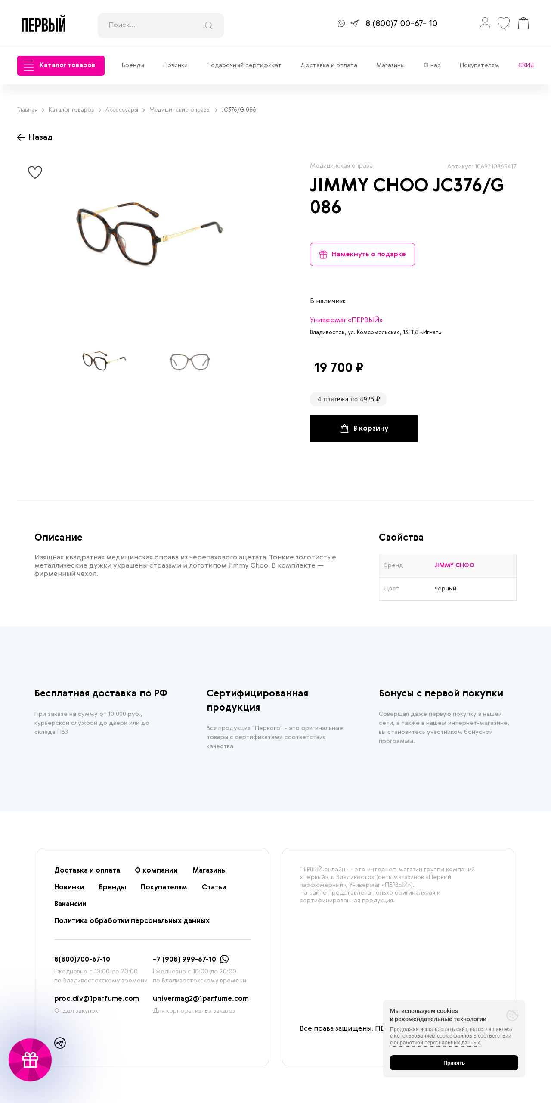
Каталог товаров (59, 66)
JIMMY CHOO (369, 186)
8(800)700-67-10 (82, 960)
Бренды (133, 65)
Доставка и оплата (328, 65)
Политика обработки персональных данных (132, 921)
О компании (156, 870)
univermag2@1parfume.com (201, 999)
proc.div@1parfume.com (96, 999)
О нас (432, 65)
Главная (30, 110)
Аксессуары (125, 110)
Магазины (390, 65)
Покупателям (479, 65)
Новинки (175, 65)
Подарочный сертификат (244, 65)
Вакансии (70, 904)
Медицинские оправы (183, 110)
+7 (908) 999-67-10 (184, 960)
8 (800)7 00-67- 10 (401, 24)
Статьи (214, 887)
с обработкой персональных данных (435, 1043)
